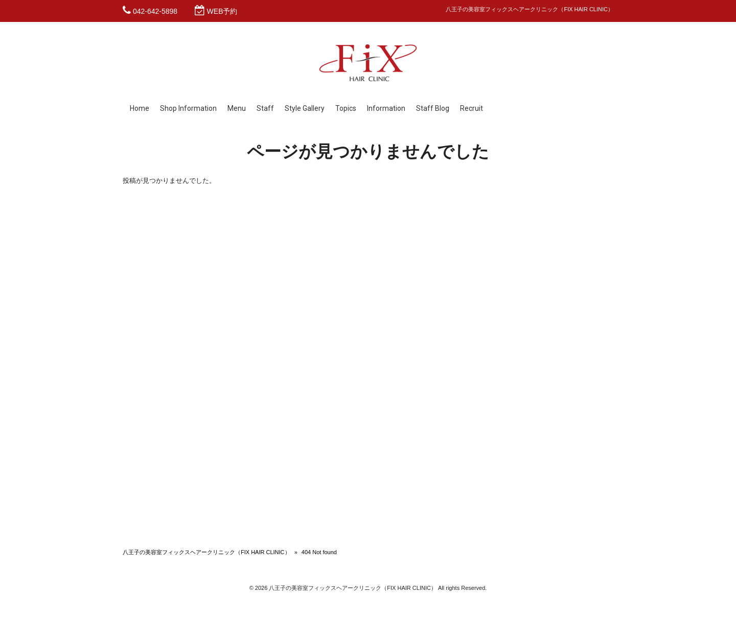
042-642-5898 (155, 11)
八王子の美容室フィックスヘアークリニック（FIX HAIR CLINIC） (206, 552)
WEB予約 (222, 11)
